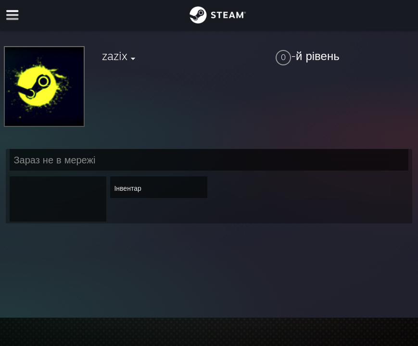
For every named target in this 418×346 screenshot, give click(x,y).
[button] (345, 55)
